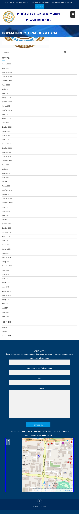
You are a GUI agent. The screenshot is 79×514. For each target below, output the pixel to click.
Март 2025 (6, 93)
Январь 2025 (6, 98)
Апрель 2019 (6, 245)
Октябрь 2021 (6, 156)
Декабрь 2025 (7, 72)
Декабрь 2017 (6, 295)
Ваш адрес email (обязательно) (39, 371)
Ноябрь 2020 (6, 194)
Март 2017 (5, 316)
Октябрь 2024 (7, 110)
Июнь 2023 (6, 135)
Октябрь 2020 (7, 199)
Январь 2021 (6, 186)
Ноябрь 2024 (6, 106)
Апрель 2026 (6, 64)
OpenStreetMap (41, 491)
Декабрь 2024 (7, 102)
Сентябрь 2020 (7, 203)
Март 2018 (5, 287)
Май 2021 (5, 169)
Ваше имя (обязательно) (39, 361)
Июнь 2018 (5, 274)
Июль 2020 (6, 211)
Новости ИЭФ (6, 336)
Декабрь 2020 (7, 190)
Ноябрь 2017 (6, 300)
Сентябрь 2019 (7, 232)
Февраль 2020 (7, 220)
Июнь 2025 (6, 85)
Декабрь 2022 (7, 148)
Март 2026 (6, 68)
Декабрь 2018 (6, 257)
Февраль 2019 (6, 249)
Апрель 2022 (6, 152)
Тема (39, 381)
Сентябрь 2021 (7, 161)
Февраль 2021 (6, 182)
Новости (4, 332)
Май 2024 (5, 114)
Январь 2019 (6, 253)
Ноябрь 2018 (6, 262)
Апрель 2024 (6, 119)
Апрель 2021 (6, 173)
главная (4, 327)
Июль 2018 (5, 270)
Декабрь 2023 (7, 127)
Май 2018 (5, 278)
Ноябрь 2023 (6, 131)
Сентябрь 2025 (7, 81)
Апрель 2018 (6, 283)
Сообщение (39, 404)
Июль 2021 (5, 165)
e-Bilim (40, 6)
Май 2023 (5, 140)
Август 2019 (6, 236)
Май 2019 (5, 241)
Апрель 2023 (6, 144)
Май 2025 (5, 89)
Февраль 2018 (6, 291)
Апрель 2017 (6, 312)
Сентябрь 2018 (7, 266)
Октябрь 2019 (6, 228)
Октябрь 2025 (7, 77)
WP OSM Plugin (66, 491)
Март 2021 (5, 178)
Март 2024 (6, 123)
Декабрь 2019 (6, 224)
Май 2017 (5, 308)
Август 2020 (6, 207)
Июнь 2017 (5, 304)
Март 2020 (6, 215)
